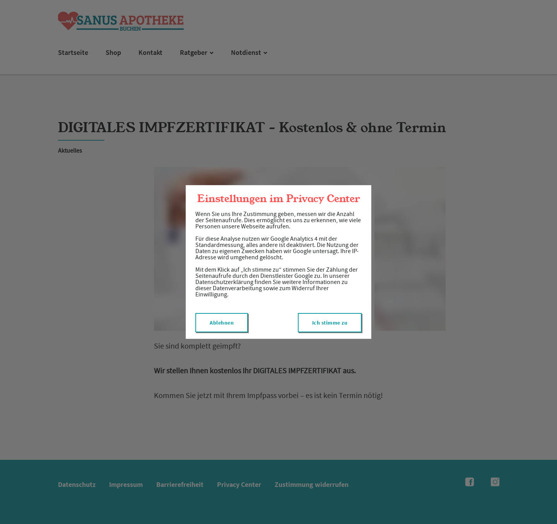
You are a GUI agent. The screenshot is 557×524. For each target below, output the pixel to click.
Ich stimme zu (330, 322)
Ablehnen (222, 322)
